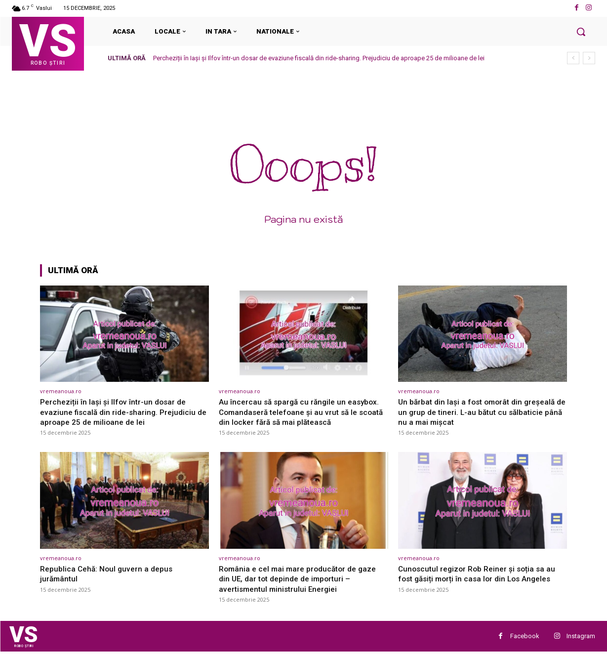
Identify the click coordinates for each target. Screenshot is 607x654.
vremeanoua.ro (60, 391)
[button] (581, 31)
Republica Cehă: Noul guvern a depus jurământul (110, 573)
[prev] (573, 58)
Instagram (581, 637)
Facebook (524, 637)
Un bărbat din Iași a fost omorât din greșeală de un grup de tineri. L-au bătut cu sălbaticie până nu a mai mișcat (481, 412)
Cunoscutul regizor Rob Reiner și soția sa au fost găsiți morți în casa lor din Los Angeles (481, 573)
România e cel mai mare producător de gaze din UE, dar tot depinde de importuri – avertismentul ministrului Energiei (302, 579)
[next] (589, 58)
